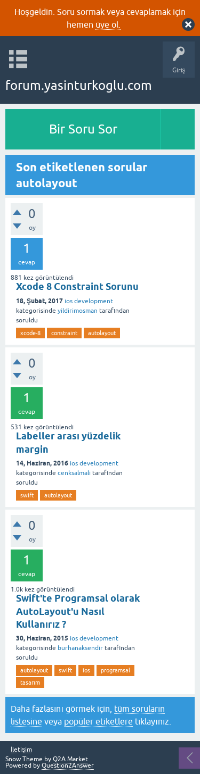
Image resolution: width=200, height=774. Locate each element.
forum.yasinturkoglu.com (78, 85)
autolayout (102, 333)
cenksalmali (74, 473)
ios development (89, 301)
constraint (64, 333)
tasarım (30, 682)
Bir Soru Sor (83, 129)
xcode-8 (30, 333)
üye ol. (108, 24)
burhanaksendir (80, 648)
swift (27, 495)
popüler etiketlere (98, 721)
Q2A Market (70, 759)
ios (86, 670)
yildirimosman (78, 310)
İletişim (21, 749)
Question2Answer (68, 765)
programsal (115, 670)
